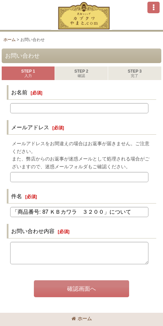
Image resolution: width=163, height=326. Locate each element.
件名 (16, 196)
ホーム (82, 318)
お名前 (19, 92)
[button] (153, 7)
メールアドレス (30, 127)
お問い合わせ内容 (33, 231)
